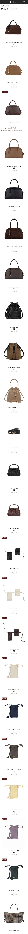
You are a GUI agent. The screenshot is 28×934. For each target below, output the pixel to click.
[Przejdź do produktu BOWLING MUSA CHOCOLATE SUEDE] (14, 230)
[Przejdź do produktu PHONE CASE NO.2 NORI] (14, 873)
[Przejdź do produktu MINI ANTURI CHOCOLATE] (14, 511)
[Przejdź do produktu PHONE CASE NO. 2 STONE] (14, 672)
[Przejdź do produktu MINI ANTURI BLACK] (14, 471)
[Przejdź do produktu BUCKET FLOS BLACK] (14, 310)
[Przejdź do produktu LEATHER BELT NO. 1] (14, 431)
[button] (1, 3)
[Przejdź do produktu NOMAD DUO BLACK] (14, 551)
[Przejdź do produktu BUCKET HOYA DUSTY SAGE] (14, 390)
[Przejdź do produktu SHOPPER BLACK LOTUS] (14, 914)
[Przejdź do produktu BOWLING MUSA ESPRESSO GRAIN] (14, 270)
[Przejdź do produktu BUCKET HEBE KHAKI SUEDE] (14, 350)
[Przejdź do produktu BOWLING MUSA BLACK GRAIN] (14, 189)
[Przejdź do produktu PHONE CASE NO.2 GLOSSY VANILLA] (14, 793)
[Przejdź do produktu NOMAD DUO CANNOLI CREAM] (14, 592)
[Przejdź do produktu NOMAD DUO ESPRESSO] (14, 632)
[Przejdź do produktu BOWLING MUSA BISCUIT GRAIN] (14, 149)
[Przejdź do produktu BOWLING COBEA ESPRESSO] (14, 106)
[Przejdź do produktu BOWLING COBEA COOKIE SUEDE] (14, 65)
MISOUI (5, 6)
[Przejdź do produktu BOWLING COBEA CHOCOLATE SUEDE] (14, 25)
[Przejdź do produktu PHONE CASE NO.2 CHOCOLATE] (14, 753)
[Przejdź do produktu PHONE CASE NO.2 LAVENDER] (14, 833)
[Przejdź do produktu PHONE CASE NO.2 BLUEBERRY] (14, 712)
